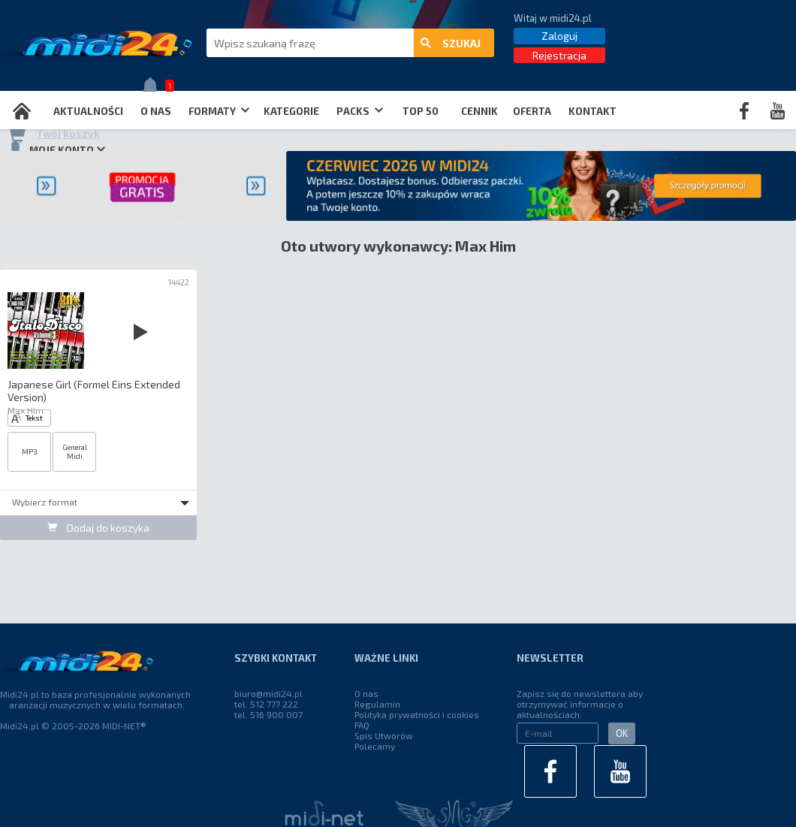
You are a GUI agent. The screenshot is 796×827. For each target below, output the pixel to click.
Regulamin (377, 704)
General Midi (74, 451)
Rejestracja (559, 55)
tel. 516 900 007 (268, 714)
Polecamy (374, 746)
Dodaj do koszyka (98, 527)
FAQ (361, 725)
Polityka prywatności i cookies (416, 714)
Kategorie (291, 111)
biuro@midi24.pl (268, 693)
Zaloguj (559, 35)
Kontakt (592, 111)
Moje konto (56, 149)
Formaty (218, 111)
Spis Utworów (383, 735)
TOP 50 (421, 111)
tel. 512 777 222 (266, 704)
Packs (359, 111)
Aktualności (88, 111)
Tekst (27, 418)
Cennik (479, 111)
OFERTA (532, 111)
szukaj (451, 43)
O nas (155, 111)
